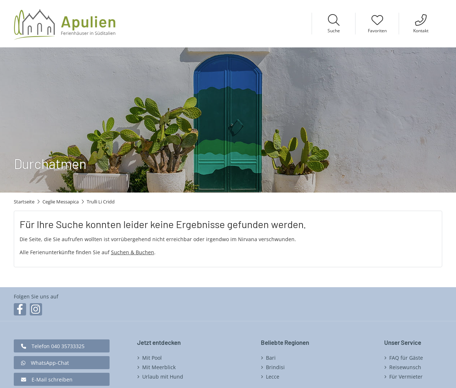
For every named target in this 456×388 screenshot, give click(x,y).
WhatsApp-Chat (50, 362)
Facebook (20, 309)
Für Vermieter (406, 376)
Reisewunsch (405, 367)
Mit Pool (152, 357)
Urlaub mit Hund (162, 376)
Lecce (272, 376)
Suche (334, 31)
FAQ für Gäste (406, 357)
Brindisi (275, 367)
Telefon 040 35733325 (58, 346)
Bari (271, 357)
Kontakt (420, 31)
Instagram (36, 309)
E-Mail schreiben (52, 379)
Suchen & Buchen (132, 252)
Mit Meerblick (159, 367)
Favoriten (377, 31)
